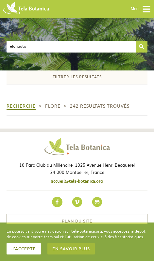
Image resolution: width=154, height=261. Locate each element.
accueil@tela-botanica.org (77, 181)
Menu (141, 9)
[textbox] (71, 47)
